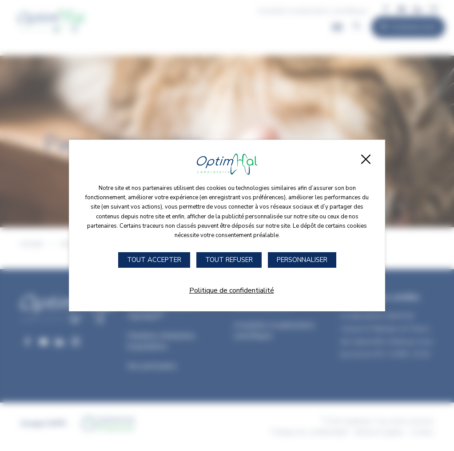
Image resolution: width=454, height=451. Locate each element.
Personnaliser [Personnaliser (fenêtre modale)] (302, 259)
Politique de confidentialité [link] (231, 290)
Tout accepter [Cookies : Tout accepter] (154, 259)
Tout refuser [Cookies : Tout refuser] (229, 259)
